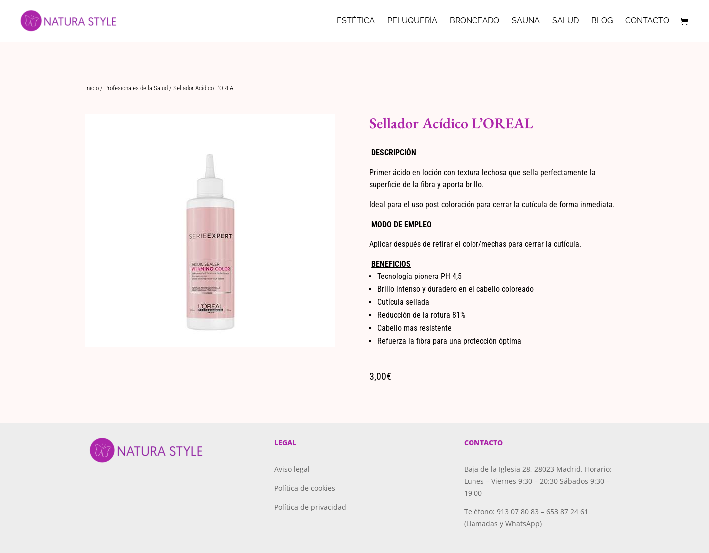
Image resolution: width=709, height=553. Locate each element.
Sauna (526, 21)
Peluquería (412, 21)
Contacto (647, 21)
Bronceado (474, 21)
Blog (602, 21)
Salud (565, 21)
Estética (356, 21)
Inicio (92, 88)
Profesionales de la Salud (136, 88)
